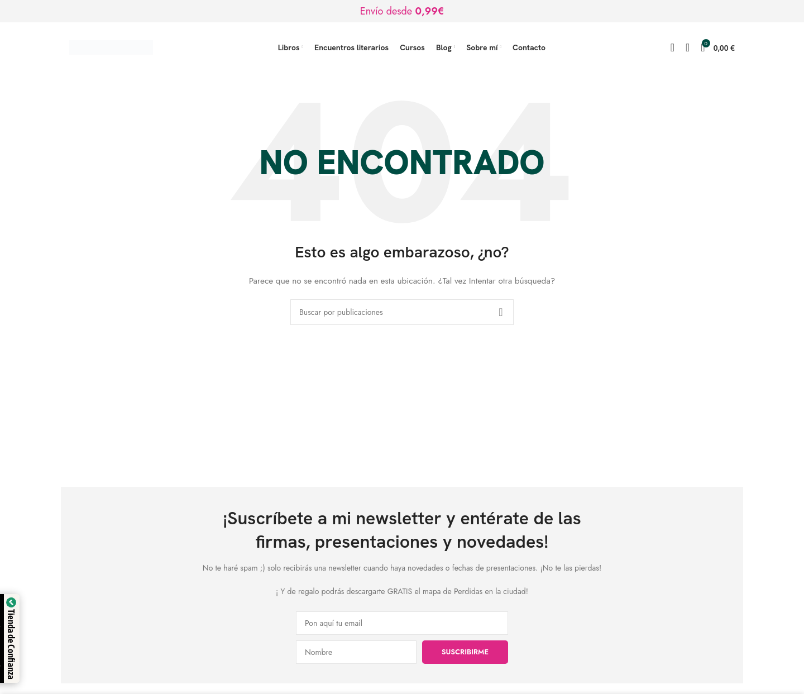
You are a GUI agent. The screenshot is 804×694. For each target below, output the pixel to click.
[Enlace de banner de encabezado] (402, 11)
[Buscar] (672, 47)
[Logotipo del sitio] (111, 46)
